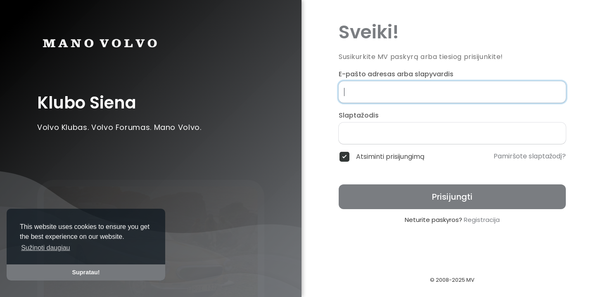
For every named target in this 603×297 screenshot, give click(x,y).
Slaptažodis (359, 115)
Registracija (482, 219)
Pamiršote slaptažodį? (530, 156)
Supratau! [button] (86, 272)
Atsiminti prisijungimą (390, 156)
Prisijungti (452, 197)
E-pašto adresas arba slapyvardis (396, 74)
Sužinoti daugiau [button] (45, 247)
